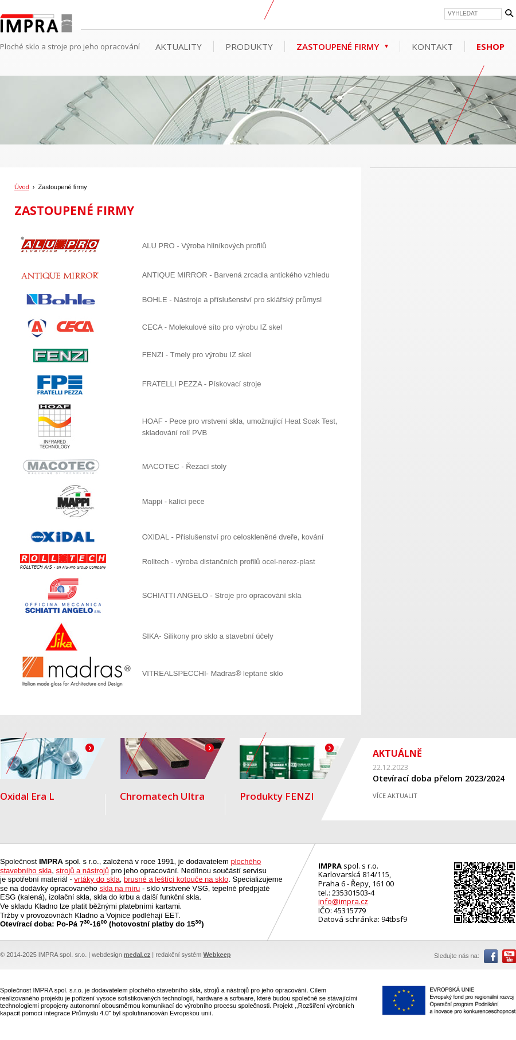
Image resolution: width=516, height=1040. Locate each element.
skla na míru (119, 888)
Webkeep (216, 954)
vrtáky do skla (96, 879)
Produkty (249, 46)
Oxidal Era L (52, 770)
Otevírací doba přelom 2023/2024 (439, 778)
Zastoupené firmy (337, 46)
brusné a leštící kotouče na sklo (176, 879)
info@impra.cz (343, 901)
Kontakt (432, 46)
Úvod (21, 186)
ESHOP (490, 46)
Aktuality (178, 46)
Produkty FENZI (292, 770)
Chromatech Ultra (172, 770)
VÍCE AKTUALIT (395, 795)
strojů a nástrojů (83, 870)
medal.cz (137, 954)
